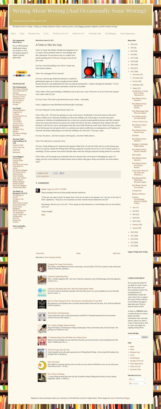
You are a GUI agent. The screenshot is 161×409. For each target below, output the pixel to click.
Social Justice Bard (19, 205)
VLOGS (15, 222)
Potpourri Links (18, 145)
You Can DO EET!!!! (20, 91)
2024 (132, 48)
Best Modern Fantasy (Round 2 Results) (139, 150)
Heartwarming (18, 174)
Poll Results (17, 102)
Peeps (22, 34)
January (135, 228)
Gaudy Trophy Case (19, 214)
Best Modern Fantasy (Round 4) (139, 126)
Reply (43, 215)
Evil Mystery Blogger (59, 58)
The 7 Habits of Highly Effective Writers (61, 325)
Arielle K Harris (18, 184)
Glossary (16, 93)
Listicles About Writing (18, 161)
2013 (132, 242)
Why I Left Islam (53, 362)
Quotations (16, 152)
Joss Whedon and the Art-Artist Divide (139, 117)
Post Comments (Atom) (53, 257)
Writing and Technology (17, 119)
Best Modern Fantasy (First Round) (139, 186)
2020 (132, 61)
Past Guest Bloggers (20, 186)
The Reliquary (110, 34)
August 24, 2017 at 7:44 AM (56, 189)
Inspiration (16, 150)
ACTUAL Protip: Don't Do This (59, 350)
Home (13, 34)
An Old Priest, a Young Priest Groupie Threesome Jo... (140, 93)
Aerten (43, 189)
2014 (132, 239)
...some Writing (18, 228)
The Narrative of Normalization (58, 313)
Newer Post (40, 253)
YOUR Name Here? (20, 187)
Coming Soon (136, 191)
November (136, 78)
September (136, 85)
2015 (132, 236)
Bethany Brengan (19, 182)
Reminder (135, 135)
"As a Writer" (17, 122)
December (136, 74)
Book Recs (16, 135)
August (135, 88)
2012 (132, 246)
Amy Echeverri (18, 180)
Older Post (116, 253)
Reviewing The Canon (20, 164)
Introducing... (17, 159)
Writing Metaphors (19, 110)
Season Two (45, 176)
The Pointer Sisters (19, 172)
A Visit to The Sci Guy (139, 122)
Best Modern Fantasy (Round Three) (139, 131)
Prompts (15, 104)
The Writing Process (20, 95)
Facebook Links (95, 34)
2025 (132, 44)
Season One (17, 220)
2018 (132, 68)
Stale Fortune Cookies (20, 203)
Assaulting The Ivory (20, 116)
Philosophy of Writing (20, 89)
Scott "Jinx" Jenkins (19, 178)
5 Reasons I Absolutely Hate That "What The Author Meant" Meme (71, 289)
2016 (132, 232)
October (135, 81)
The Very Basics (18, 100)
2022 (132, 54)
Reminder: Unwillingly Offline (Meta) (140, 145)
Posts (132, 379)
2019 (132, 65)
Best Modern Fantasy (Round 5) (139, 99)
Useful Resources (19, 99)
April (135, 218)
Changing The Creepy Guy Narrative (60, 264)
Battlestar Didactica (138, 194)
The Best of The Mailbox (18, 130)
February (136, 225)
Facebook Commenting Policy (58, 276)
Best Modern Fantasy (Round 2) (139, 159)
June (134, 211)
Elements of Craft (19, 97)
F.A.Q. (46, 34)
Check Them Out (18, 147)
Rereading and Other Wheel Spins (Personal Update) (139, 180)
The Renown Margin (20, 133)
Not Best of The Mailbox (18, 200)
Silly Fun (16, 218)
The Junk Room (18, 212)
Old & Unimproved (19, 211)
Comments (134, 384)
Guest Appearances (127, 34)
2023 (132, 51)
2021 (132, 58)
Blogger (127, 398)
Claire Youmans (18, 176)
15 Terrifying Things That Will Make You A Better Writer (67, 337)
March (135, 221)
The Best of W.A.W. (60, 34)
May (134, 214)
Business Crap (34, 34)
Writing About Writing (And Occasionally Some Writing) (79, 11)
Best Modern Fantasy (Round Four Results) (139, 106)
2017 (132, 71)
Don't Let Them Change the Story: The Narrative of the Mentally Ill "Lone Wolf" (75, 301)
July (134, 207)
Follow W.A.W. (79, 34)
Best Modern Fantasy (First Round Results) (139, 165)
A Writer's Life (18, 124)
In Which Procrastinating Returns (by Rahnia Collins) (139, 200)
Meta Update (136, 155)
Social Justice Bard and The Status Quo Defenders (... (140, 173)
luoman (112, 398)
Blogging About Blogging (18, 126)
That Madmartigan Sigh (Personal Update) (140, 112)
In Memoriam (17, 216)
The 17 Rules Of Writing (56, 374)
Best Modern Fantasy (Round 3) (139, 140)
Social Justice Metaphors (17, 208)
